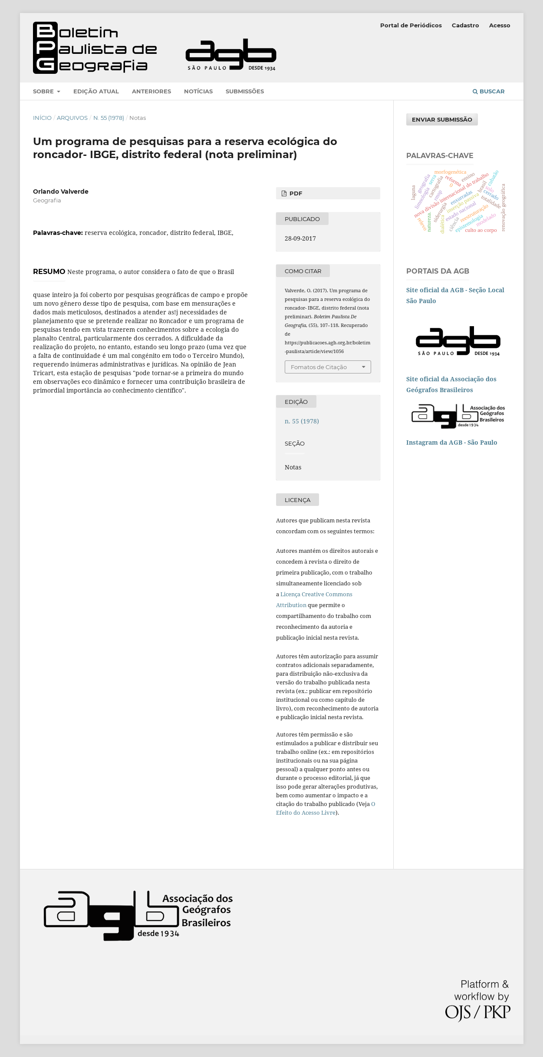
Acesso (499, 25)
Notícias (198, 91)
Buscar (489, 91)
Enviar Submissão (442, 119)
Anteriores (151, 91)
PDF (295, 193)
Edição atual (96, 91)
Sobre (44, 91)
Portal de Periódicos (411, 25)
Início (42, 117)
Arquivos (72, 117)
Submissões (245, 91)
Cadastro (465, 25)
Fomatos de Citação (319, 366)
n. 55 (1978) (108, 117)
